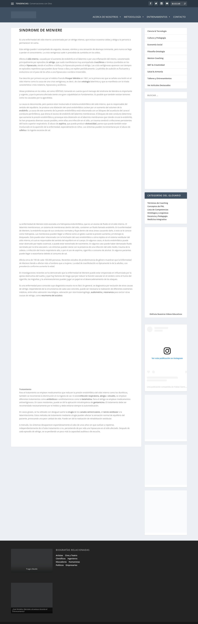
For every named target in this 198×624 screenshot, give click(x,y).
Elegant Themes (31, 621)
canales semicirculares (90, 408)
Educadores (61, 557)
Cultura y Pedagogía (156, 33)
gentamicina (99, 398)
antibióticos (51, 395)
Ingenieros (72, 554)
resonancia (109, 288)
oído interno (33, 54)
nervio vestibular (110, 408)
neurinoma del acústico (51, 291)
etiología (86, 77)
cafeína (22, 126)
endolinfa (23, 106)
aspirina (62, 119)
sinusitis (111, 391)
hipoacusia (31, 61)
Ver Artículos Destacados (158, 81)
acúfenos (100, 58)
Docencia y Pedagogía (157, 212)
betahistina (87, 395)
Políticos (60, 561)
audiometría (96, 288)
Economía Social (154, 40)
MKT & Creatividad (156, 60)
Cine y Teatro (71, 551)
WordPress (60, 621)
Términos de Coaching (157, 199)
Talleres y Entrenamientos (159, 74)
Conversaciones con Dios (41, 3)
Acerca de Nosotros (107, 12)
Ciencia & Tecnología (157, 27)
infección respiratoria (89, 391)
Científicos (60, 554)
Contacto (179, 12)
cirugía (71, 408)
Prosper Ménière (72, 74)
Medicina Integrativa (157, 215)
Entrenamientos (158, 12)
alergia (103, 391)
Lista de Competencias (158, 205)
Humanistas (74, 557)
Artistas (59, 551)
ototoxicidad (90, 119)
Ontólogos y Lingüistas (157, 208)
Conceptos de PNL (155, 202)
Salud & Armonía (155, 67)
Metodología (134, 12)
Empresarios (71, 561)
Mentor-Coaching (155, 54)
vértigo (52, 58)
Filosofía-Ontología (156, 47)
